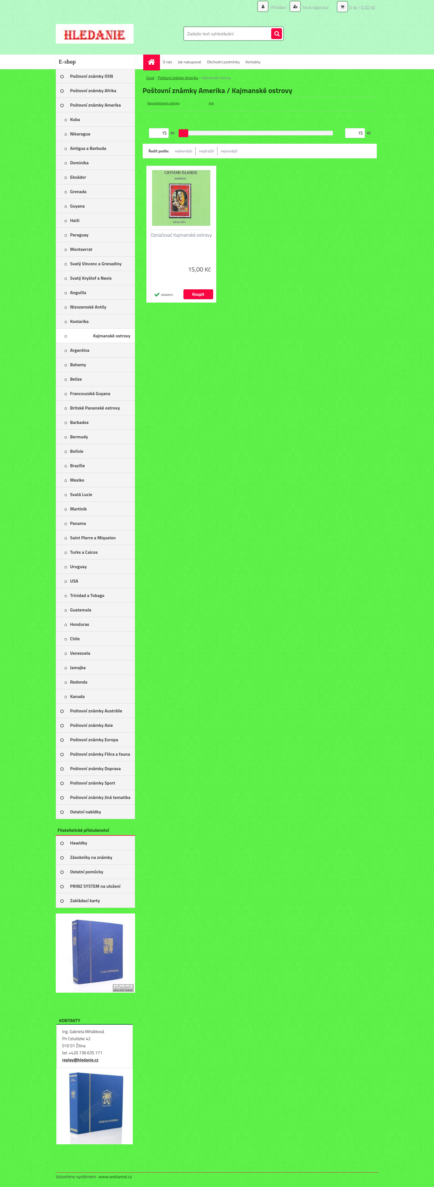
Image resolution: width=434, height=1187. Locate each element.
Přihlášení (279, 7)
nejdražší (206, 151)
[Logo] (95, 34)
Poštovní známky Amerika (178, 78)
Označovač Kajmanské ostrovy (181, 235)
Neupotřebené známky (163, 103)
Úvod (150, 78)
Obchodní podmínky (223, 62)
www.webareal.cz (115, 1176)
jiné (211, 103)
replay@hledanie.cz (80, 1060)
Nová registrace (315, 7)
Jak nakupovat (189, 62)
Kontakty (252, 62)
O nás (167, 62)
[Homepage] (153, 62)
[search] (276, 34)
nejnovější (229, 151)
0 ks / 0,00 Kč (362, 7)
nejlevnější (183, 151)
